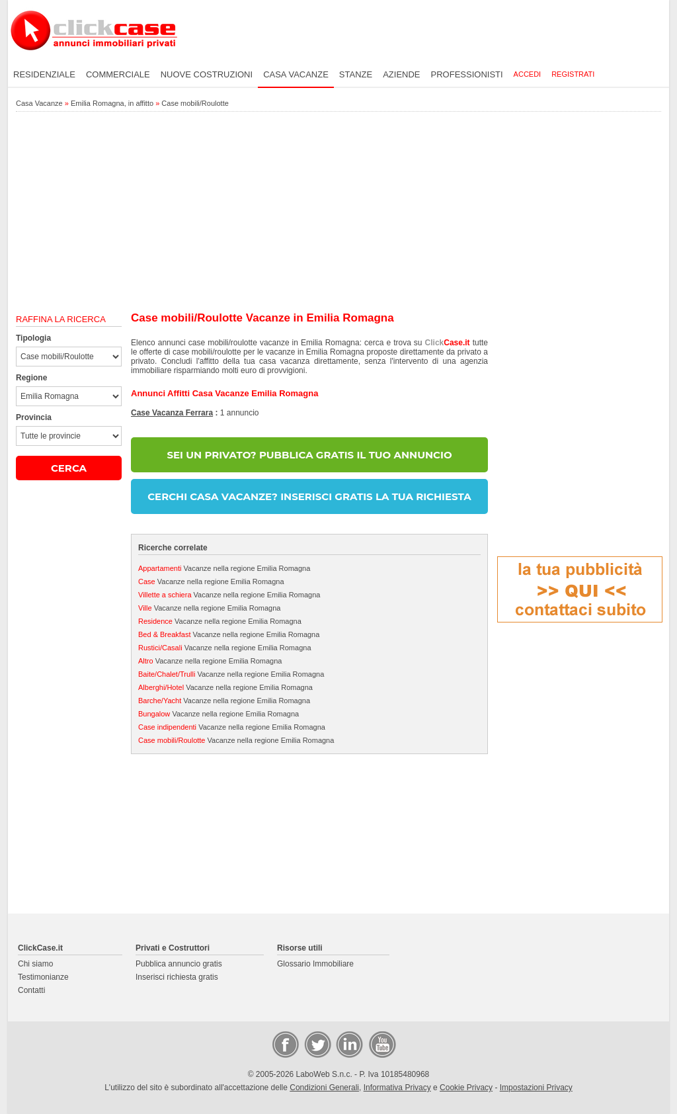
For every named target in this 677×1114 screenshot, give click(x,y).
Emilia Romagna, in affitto (112, 103)
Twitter (317, 1044)
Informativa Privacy (397, 1087)
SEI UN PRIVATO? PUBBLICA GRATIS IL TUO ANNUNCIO (309, 455)
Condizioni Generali (324, 1087)
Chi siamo (35, 963)
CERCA (69, 468)
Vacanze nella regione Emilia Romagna (224, 568)
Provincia (34, 417)
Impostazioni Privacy (536, 1087)
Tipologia (33, 338)
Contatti (31, 990)
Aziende (401, 74)
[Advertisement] (338, 212)
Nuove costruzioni (207, 74)
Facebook (285, 1044)
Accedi (527, 74)
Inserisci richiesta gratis (177, 977)
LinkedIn (348, 1044)
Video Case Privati (381, 1044)
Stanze (355, 74)
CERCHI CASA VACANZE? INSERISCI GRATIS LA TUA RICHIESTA (309, 496)
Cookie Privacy (466, 1087)
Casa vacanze (296, 74)
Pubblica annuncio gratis (179, 963)
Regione (31, 377)
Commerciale (118, 74)
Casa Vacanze (39, 103)
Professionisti (467, 74)
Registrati (572, 74)
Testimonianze (43, 977)
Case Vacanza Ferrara (172, 412)
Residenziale (44, 74)
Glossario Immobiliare (315, 963)
